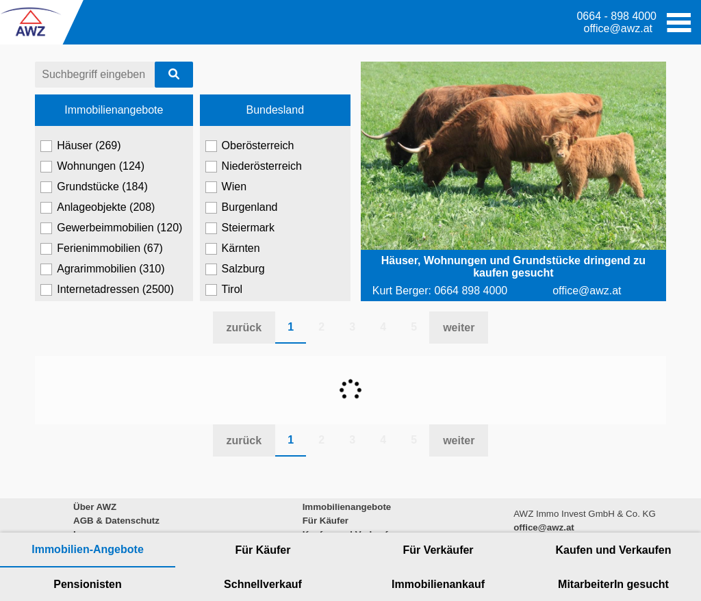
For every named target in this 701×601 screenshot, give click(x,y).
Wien (225, 187)
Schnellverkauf (263, 584)
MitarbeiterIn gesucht (613, 584)
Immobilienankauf (438, 584)
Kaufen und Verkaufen (614, 550)
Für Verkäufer (438, 550)
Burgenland (241, 207)
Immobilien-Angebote (87, 549)
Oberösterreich (249, 146)
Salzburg (235, 269)
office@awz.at (618, 28)
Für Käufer (263, 550)
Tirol (224, 289)
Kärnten (232, 248)
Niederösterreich (253, 166)
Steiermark (240, 228)
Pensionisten (87, 584)
